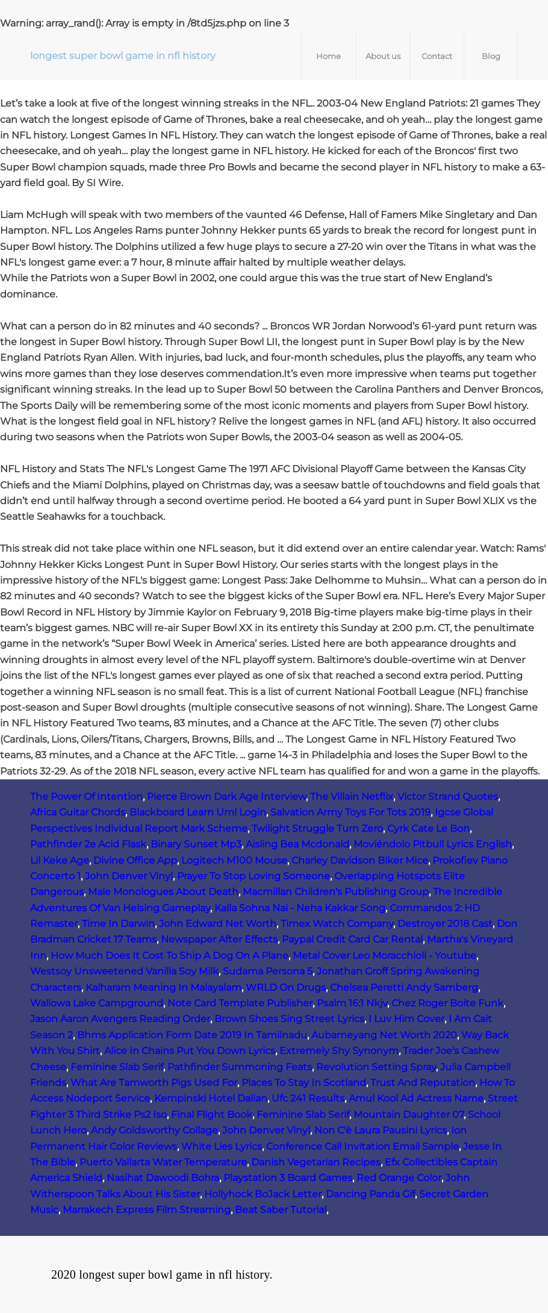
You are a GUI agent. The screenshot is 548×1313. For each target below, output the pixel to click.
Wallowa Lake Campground (96, 1003)
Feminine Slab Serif (116, 1067)
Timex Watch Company (337, 923)
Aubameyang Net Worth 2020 (384, 1035)
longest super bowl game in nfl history (123, 55)
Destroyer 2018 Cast (445, 923)
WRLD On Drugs (286, 987)
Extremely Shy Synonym (339, 1050)
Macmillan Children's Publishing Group (336, 891)
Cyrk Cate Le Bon (428, 828)
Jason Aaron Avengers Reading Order (120, 1019)
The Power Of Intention (86, 796)
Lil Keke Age (59, 860)
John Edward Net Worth (217, 923)
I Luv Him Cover (406, 1019)
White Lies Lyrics (221, 1146)
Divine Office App (135, 860)
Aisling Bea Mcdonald (297, 844)
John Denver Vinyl (129, 876)
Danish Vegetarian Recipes (316, 1162)
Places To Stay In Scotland (303, 1082)
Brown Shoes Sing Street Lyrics (289, 1019)
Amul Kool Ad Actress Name (416, 1098)
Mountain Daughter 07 (408, 1114)
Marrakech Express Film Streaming (147, 1209)
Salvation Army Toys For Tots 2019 (350, 812)
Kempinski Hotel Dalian (210, 1098)
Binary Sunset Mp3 (196, 844)
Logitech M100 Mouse (234, 860)
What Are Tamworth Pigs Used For (153, 1082)
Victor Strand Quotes (447, 796)
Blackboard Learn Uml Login (197, 812)
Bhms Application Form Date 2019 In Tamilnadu (192, 1035)
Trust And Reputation (422, 1082)
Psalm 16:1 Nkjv (352, 1003)
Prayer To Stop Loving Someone (253, 876)
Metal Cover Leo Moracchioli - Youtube (384, 955)
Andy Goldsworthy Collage (154, 1130)
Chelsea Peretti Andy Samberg (404, 987)
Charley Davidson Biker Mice (359, 860)
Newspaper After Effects (219, 939)
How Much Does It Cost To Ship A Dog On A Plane (169, 955)
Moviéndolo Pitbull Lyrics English (432, 844)
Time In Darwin (118, 923)
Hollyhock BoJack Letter (263, 1194)
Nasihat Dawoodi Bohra (163, 1178)
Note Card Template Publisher (240, 1003)
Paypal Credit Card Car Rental (352, 939)
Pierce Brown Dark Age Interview (226, 796)
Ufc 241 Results (308, 1098)
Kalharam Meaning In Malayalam (163, 987)
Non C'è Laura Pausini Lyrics (380, 1130)
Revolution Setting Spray (376, 1067)
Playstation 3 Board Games (287, 1178)
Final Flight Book (211, 1114)
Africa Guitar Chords (77, 812)
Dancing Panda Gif (370, 1194)
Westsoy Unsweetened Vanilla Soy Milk (124, 971)
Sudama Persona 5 (268, 971)
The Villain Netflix (351, 796)
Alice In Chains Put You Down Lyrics (189, 1050)
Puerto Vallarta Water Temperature (163, 1162)
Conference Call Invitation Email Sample (362, 1146)
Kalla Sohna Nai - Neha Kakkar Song (299, 908)
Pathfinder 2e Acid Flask (88, 844)
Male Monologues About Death (163, 891)
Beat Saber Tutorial (280, 1209)
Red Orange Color (399, 1178)
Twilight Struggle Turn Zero (317, 828)
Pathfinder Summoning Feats (239, 1067)
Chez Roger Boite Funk (447, 1003)
